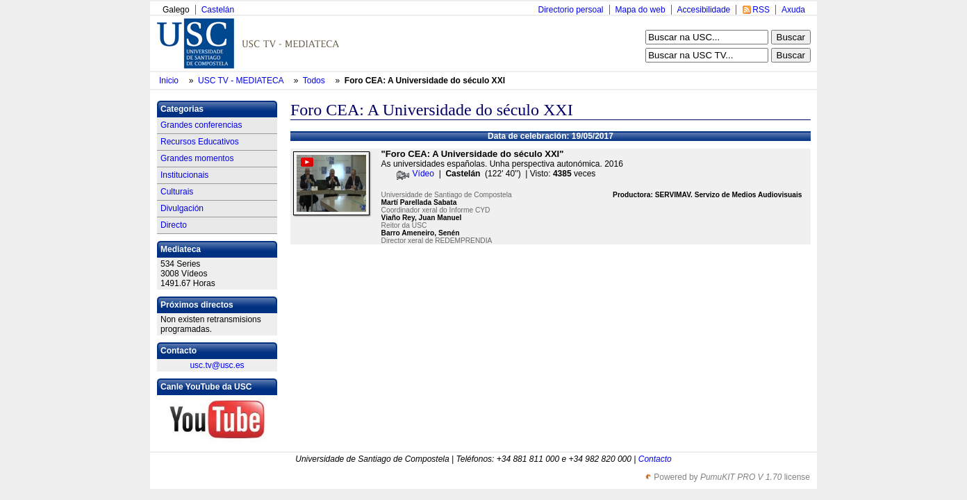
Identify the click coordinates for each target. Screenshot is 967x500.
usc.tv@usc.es (217, 365)
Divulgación (182, 208)
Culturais (176, 192)
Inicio (170, 80)
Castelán (217, 10)
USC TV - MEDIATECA (242, 80)
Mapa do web (640, 10)
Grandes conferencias (201, 125)
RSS (761, 10)
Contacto (655, 459)
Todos (315, 80)
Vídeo (423, 173)
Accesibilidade (704, 10)
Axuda (793, 10)
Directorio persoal (570, 10)
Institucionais (184, 175)
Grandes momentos (196, 158)
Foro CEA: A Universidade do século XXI (425, 80)
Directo (173, 225)
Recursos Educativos (199, 142)
